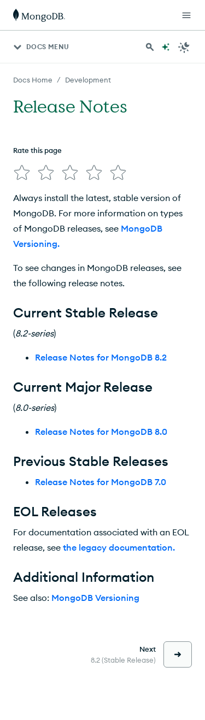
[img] (22, 172)
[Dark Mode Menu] (184, 47)
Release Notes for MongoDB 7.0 (100, 481)
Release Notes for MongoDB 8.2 (101, 357)
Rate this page (37, 150)
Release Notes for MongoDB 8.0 (101, 431)
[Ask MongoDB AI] (165, 47)
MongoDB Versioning (95, 597)
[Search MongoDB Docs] (149, 47)
